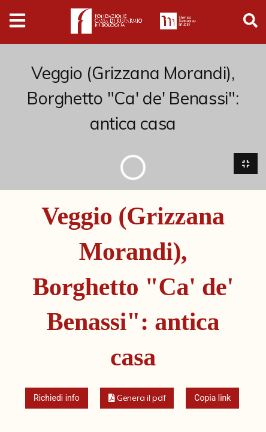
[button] (137, 398)
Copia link (212, 398)
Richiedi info (57, 398)
